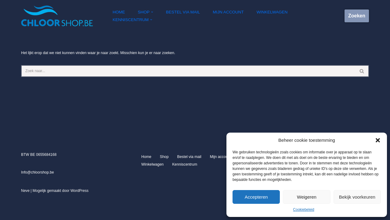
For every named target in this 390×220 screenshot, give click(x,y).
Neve (25, 213)
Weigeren (306, 197)
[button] (378, 140)
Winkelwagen (270, 16)
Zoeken (356, 15)
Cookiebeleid (303, 209)
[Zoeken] (188, 71)
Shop (164, 180)
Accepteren (256, 197)
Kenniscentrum (184, 187)
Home (120, 16)
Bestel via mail (183, 16)
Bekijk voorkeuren (357, 197)
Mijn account (228, 16)
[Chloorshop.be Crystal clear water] (57, 16)
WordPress (79, 213)
